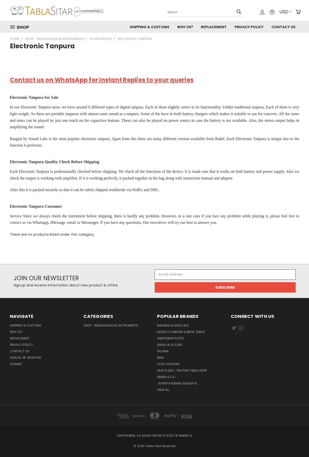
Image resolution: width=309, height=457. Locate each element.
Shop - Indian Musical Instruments (110, 325)
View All (163, 390)
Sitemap (16, 364)
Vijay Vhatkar (168, 364)
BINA (160, 357)
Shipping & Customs (149, 27)
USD (285, 12)
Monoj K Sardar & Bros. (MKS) (181, 332)
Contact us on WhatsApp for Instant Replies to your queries (102, 80)
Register (34, 357)
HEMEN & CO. (166, 377)
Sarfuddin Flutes (170, 338)
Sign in (15, 357)
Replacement (214, 27)
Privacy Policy (249, 27)
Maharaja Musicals (173, 325)
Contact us (283, 27)
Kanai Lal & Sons (170, 345)
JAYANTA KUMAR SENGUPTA (177, 383)
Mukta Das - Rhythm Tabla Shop (182, 370)
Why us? (185, 27)
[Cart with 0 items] (298, 11)
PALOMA (162, 351)
